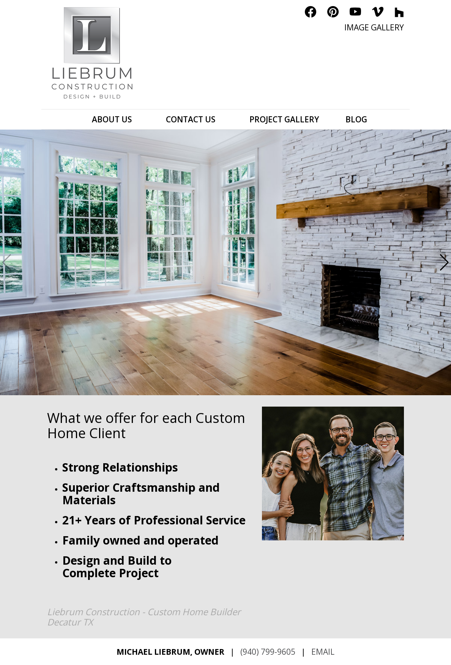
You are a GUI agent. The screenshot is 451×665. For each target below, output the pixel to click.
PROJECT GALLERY (284, 119)
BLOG (356, 119)
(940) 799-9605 (267, 651)
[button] (444, 262)
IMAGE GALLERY (374, 27)
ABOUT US (112, 119)
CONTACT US (190, 119)
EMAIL (322, 651)
